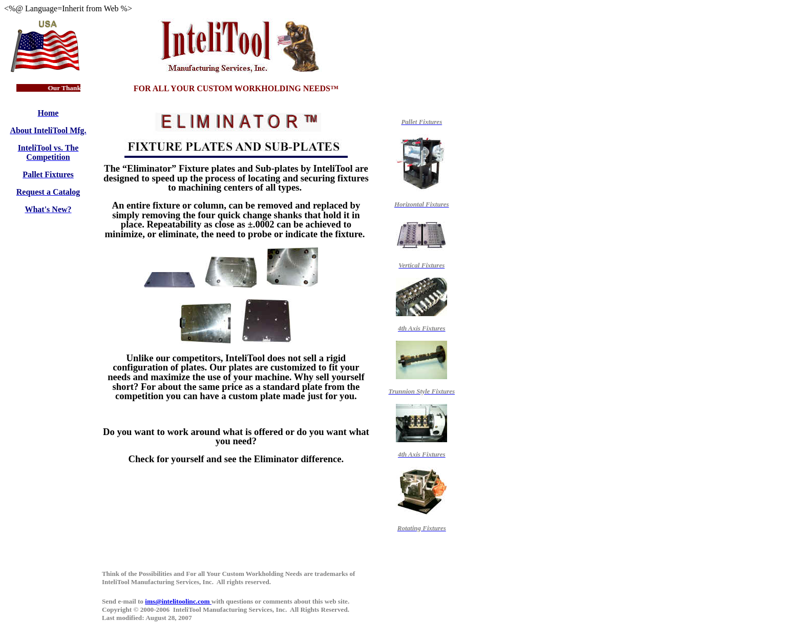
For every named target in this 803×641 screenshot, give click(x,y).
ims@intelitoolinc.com (178, 601)
